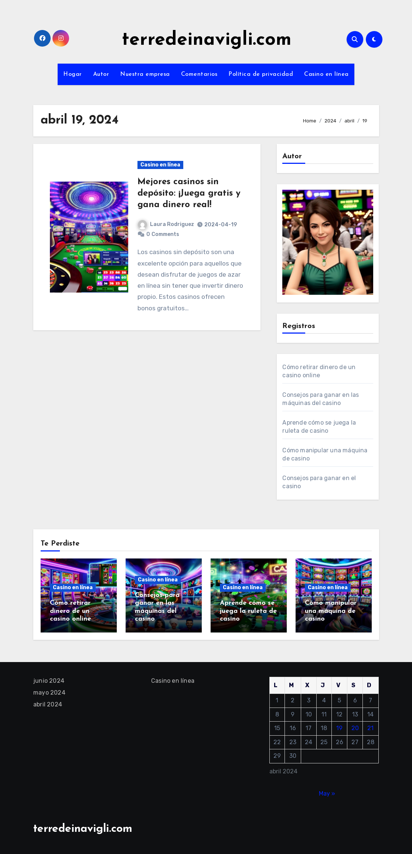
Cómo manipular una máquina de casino (331, 611)
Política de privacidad (260, 74)
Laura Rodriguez (166, 224)
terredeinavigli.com (207, 40)
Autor (101, 74)
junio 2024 (48, 680)
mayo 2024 (49, 692)
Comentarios (199, 74)
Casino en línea (326, 74)
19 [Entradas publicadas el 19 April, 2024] (340, 728)
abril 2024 (47, 704)
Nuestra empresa (145, 74)
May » (327, 793)
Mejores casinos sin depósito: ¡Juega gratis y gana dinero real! (189, 193)
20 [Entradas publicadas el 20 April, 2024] (355, 728)
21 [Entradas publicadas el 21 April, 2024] (371, 728)
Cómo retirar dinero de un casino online (70, 611)
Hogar (72, 74)
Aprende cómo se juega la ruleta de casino (248, 611)
